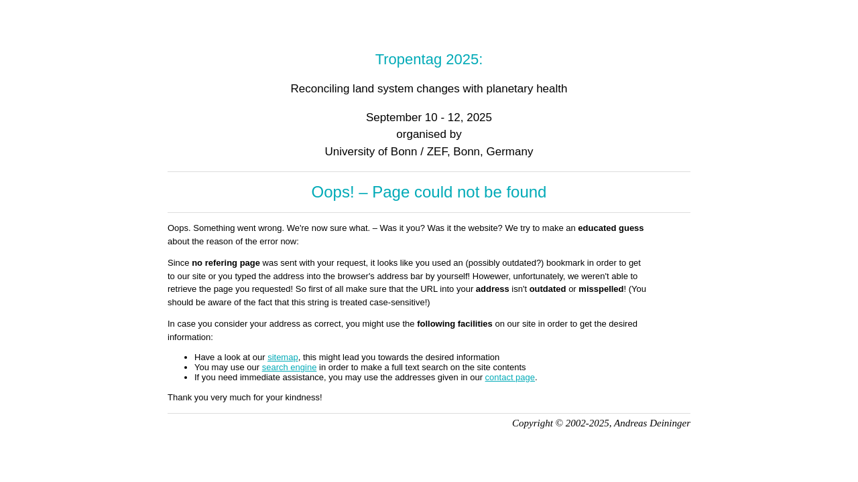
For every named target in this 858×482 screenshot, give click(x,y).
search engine (289, 367)
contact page (510, 377)
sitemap (282, 357)
